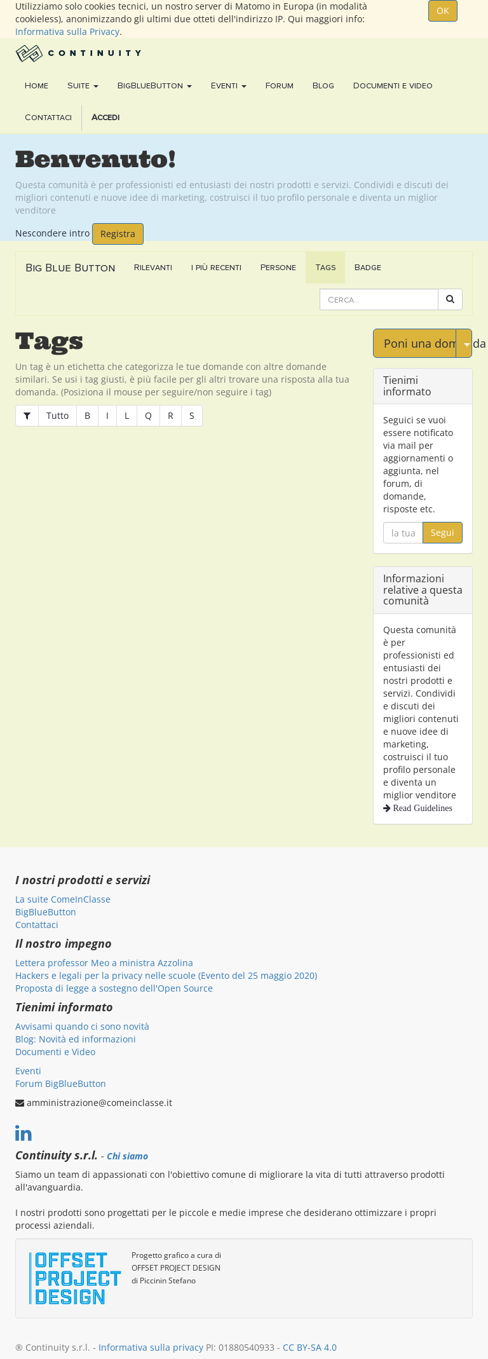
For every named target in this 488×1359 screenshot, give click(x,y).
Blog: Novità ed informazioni (75, 1039)
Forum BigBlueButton (60, 1083)
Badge (368, 267)
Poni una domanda (420, 343)
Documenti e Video (55, 1052)
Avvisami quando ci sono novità (82, 1026)
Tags (325, 267)
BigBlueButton (45, 912)
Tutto (57, 415)
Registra (117, 234)
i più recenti (216, 267)
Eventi (28, 1071)
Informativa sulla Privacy (67, 31)
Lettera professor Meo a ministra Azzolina (104, 963)
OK (443, 10)
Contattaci (36, 925)
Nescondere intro (52, 232)
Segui (442, 532)
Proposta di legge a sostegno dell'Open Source (114, 988)
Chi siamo (127, 1156)
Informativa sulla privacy (150, 1347)
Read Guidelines (421, 807)
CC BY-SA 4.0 (310, 1347)
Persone (278, 267)
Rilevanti (153, 267)
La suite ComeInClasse (63, 899)
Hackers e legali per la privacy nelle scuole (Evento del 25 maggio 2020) (166, 975)
